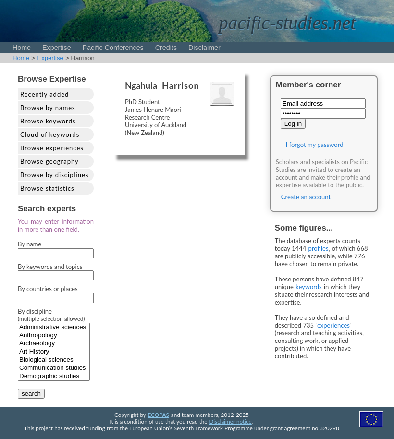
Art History (53, 352)
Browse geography (49, 161)
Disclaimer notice (230, 421)
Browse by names (47, 107)
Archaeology (53, 344)
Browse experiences (52, 148)
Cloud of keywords (49, 134)
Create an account (306, 197)
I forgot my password (315, 144)
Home (21, 47)
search (31, 393)
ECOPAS (158, 414)
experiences (333, 325)
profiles (318, 248)
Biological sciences (53, 360)
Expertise (56, 47)
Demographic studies (53, 376)
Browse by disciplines (54, 175)
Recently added (44, 94)
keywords (309, 287)
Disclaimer (204, 47)
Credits (166, 47)
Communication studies (53, 368)
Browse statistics (47, 188)
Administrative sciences (53, 327)
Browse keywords (48, 121)
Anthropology (53, 335)
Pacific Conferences (113, 47)
